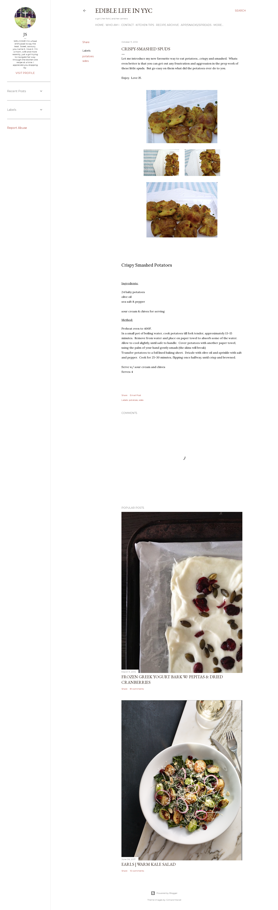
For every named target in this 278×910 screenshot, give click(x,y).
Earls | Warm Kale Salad (148, 864)
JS (25, 34)
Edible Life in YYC (123, 10)
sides (85, 61)
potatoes (88, 56)
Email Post (135, 395)
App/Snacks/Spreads (196, 25)
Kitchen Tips (145, 25)
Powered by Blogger (164, 893)
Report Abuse (17, 128)
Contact (127, 25)
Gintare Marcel (173, 899)
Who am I (112, 25)
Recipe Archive (167, 25)
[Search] (240, 10)
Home (99, 25)
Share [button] (86, 42)
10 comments (137, 870)
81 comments (137, 688)
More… (218, 25)
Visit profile (25, 73)
